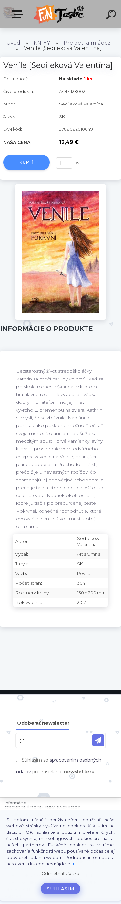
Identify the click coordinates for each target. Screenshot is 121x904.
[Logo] (59, 13)
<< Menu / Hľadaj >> (18, 14)
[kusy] (64, 163)
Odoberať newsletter (43, 723)
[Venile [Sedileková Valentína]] (60, 187)
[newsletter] (98, 740)
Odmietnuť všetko (60, 873)
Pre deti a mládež (87, 43)
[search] (112, 15)
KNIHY (42, 43)
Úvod (13, 43)
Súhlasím (61, 888)
